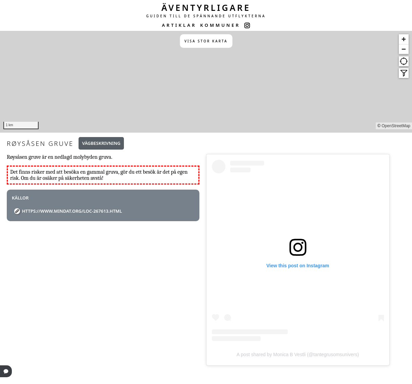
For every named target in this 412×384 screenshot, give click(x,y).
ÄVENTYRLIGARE (206, 7)
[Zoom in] (404, 39)
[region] (206, 82)
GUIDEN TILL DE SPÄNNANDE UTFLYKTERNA (206, 16)
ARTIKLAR (179, 25)
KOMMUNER (220, 25)
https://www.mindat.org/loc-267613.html (72, 211)
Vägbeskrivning (101, 143)
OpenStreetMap (396, 125)
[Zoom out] (404, 49)
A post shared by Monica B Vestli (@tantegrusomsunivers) (298, 354)
